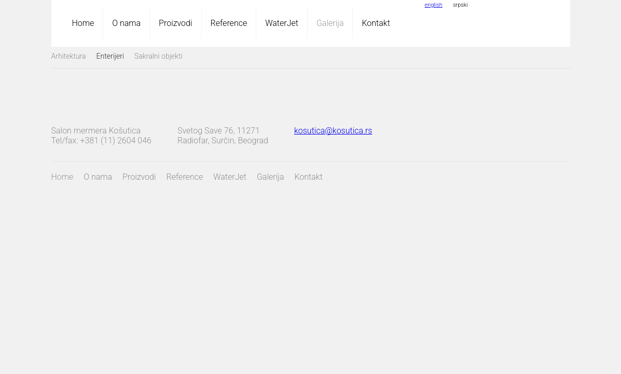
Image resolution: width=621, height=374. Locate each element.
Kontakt (376, 23)
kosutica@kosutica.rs (333, 131)
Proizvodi (175, 23)
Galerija (330, 23)
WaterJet (281, 23)
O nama (126, 23)
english (434, 5)
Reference (229, 23)
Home (83, 23)
